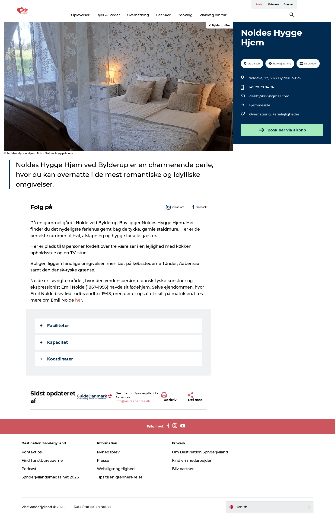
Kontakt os (34, 452)
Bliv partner (183, 469)
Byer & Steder (127, 15)
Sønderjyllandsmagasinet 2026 (53, 477)
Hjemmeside (259, 105)
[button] (171, 397)
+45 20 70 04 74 (261, 87)
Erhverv (311, 4)
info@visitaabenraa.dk (133, 401)
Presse (325, 4)
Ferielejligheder (285, 114)
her (78, 300)
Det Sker (182, 15)
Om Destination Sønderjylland (200, 452)
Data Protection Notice (95, 507)
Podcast (31, 469)
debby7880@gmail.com (269, 96)
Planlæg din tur (231, 15)
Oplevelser (99, 15)
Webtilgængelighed (117, 469)
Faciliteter (54, 325)
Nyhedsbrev (109, 452)
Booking (203, 15)
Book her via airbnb (281, 130)
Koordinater (56, 359)
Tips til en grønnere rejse (121, 477)
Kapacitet (54, 342)
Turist (297, 4)
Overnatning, (260, 114)
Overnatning (157, 15)
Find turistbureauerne (45, 460)
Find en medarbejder (192, 460)
